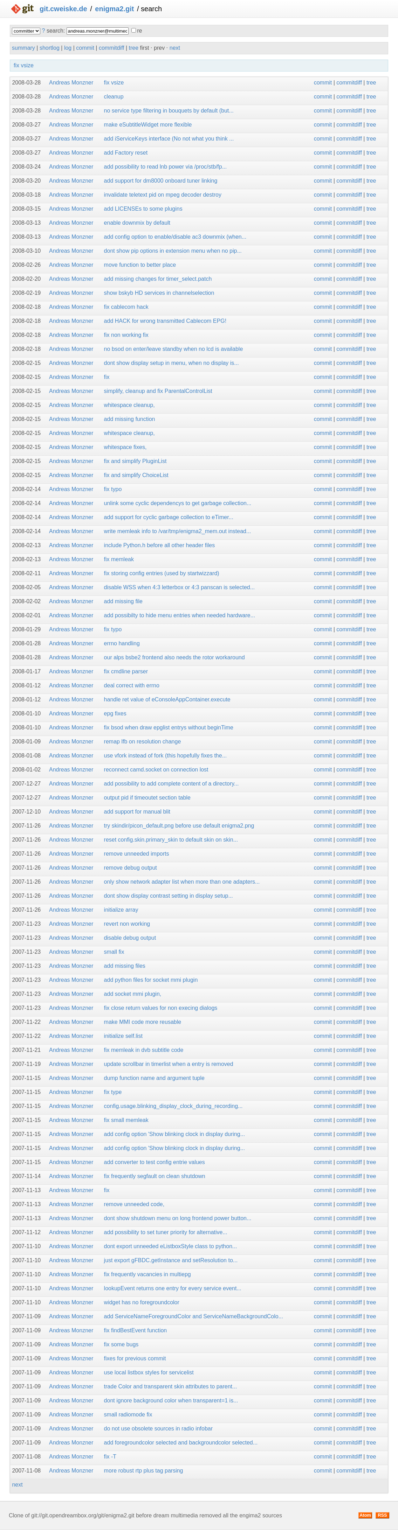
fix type (113, 1092)
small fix (114, 952)
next (175, 48)
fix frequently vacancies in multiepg (147, 1274)
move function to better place (140, 265)
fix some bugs (121, 1344)
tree (134, 48)
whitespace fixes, (125, 447)
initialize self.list (123, 1036)
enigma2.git (114, 9)
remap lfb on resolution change (142, 741)
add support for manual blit (137, 812)
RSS (382, 1515)
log (67, 48)
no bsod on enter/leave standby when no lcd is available (173, 349)
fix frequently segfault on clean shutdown (154, 1176)
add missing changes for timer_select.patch (158, 279)
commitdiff (111, 48)
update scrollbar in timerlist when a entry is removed (168, 1064)
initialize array (121, 910)
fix (107, 377)
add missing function (129, 419)
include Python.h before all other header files (159, 545)
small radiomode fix (128, 1414)
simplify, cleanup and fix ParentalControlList (158, 391)
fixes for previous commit (135, 1358)
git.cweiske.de (63, 9)
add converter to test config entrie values (154, 1162)
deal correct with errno (131, 685)
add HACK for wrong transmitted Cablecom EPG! (165, 321)
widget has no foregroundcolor (141, 1302)
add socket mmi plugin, (133, 994)
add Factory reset (126, 153)
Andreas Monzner (71, 83)
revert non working (127, 924)
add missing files (124, 966)
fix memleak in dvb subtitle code (144, 1050)
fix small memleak (126, 1120)
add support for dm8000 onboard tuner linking (161, 181)
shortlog (50, 48)
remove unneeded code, (134, 1204)
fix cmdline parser (126, 671)
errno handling (122, 643)
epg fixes (115, 713)
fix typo (113, 489)
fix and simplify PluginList (135, 461)
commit (85, 48)
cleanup (114, 97)
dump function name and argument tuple (154, 1078)
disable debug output (130, 938)
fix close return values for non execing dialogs (161, 1008)
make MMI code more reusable (142, 1022)
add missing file (123, 601)
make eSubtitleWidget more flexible (148, 125)
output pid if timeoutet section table (147, 798)
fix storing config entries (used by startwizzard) (161, 573)
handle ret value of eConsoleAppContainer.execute (167, 699)
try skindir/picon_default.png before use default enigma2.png (179, 826)
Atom (365, 1515)
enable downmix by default (137, 223)
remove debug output (130, 868)
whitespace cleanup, (129, 405)
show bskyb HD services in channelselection (159, 293)
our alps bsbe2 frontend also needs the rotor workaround (174, 657)
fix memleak (119, 559)
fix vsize (24, 65)
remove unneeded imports (136, 854)
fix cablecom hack (126, 307)
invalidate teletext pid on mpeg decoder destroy (162, 195)
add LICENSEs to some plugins (143, 209)
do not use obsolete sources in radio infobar (158, 1429)
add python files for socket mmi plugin (151, 980)
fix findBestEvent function (135, 1330)
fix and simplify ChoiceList (136, 475)
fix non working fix (126, 335)
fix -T (110, 1457)
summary (23, 48)
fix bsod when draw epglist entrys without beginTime (168, 727)
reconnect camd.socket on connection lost (156, 770)
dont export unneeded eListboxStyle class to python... (170, 1246)
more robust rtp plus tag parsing (143, 1471)
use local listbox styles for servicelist (149, 1372)
